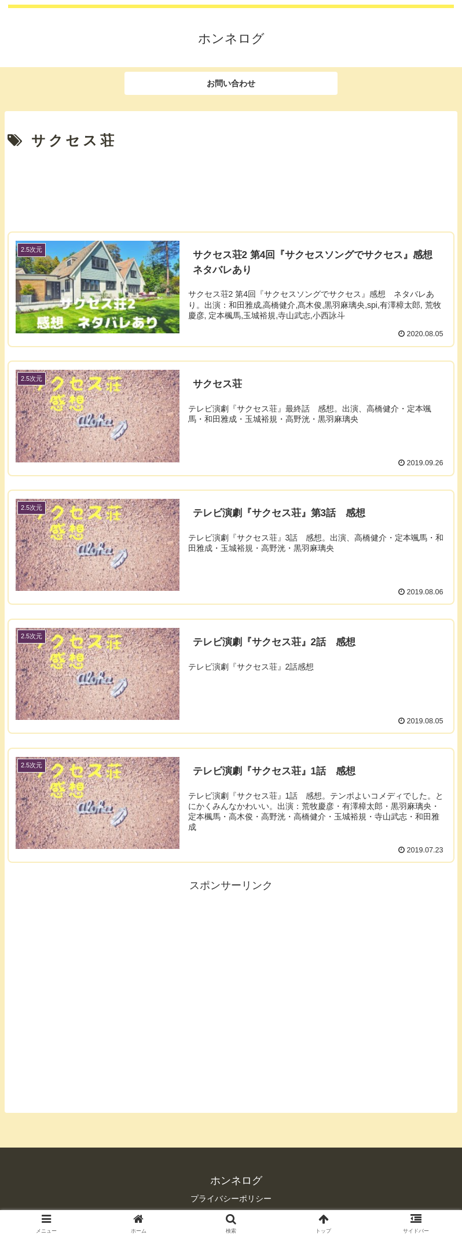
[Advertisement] (231, 187)
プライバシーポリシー (231, 1198)
